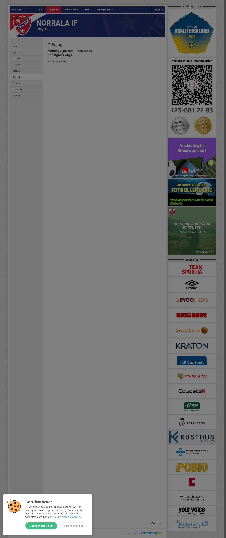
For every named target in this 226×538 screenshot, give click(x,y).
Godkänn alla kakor (41, 525)
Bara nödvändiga (73, 525)
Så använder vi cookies (67, 516)
